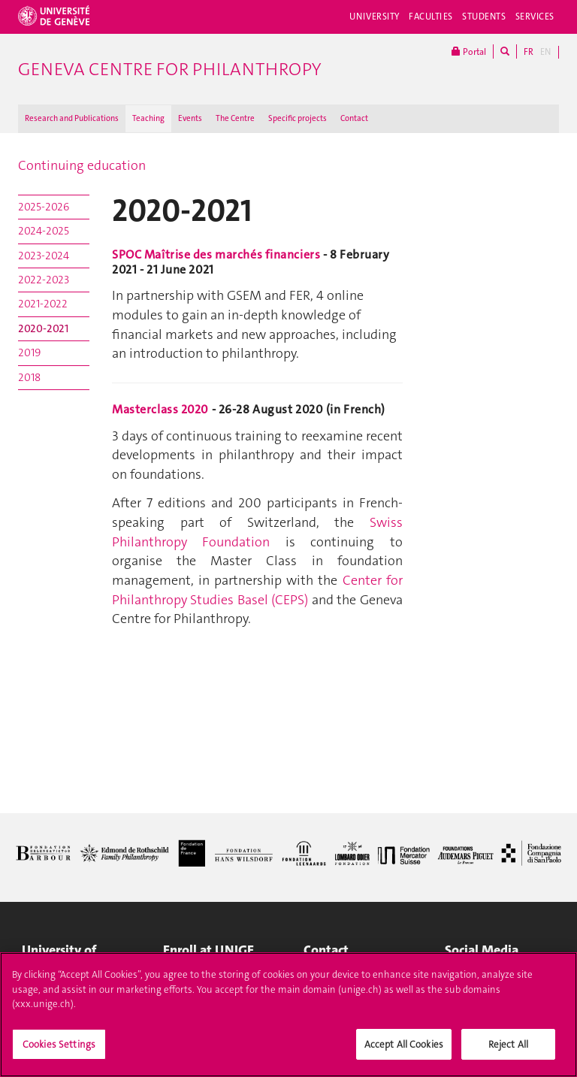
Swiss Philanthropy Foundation (257, 532)
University (374, 17)
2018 (29, 377)
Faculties (431, 17)
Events (190, 118)
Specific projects (297, 118)
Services (535, 17)
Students (484, 17)
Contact (354, 118)
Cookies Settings (59, 1051)
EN (545, 52)
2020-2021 (43, 328)
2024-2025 (43, 230)
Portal (469, 51)
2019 (29, 352)
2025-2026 (43, 206)
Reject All (508, 1051)
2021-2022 (43, 303)
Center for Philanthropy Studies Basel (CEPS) (257, 590)
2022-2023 (43, 279)
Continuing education (82, 165)
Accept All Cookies (403, 1051)
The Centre (235, 118)
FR (528, 52)
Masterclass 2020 (160, 409)
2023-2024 (43, 255)
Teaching (148, 118)
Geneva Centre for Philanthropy (169, 69)
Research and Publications (72, 118)
